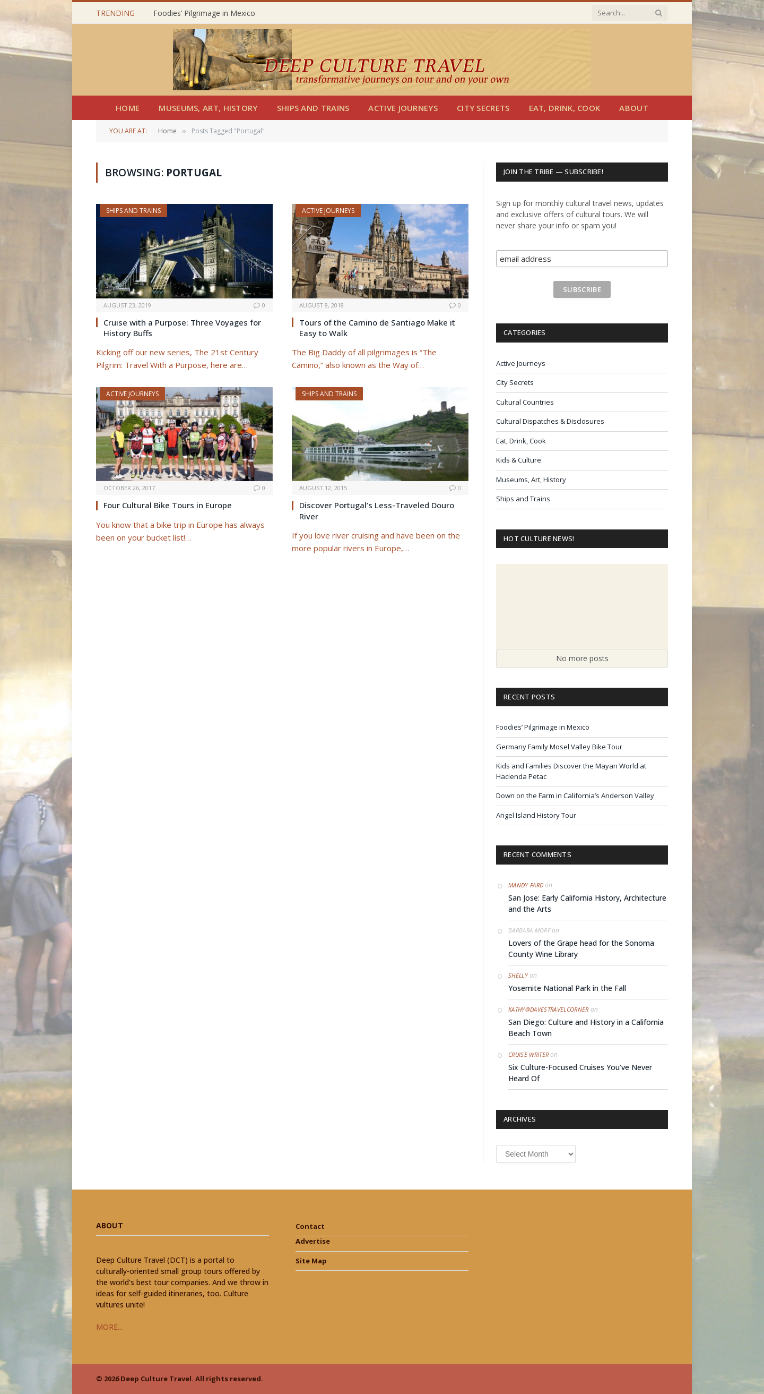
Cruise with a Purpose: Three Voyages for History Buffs (182, 327)
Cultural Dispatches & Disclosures (550, 421)
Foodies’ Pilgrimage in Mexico (204, 13)
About (633, 107)
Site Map (311, 1260)
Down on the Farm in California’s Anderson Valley (575, 795)
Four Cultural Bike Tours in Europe (167, 505)
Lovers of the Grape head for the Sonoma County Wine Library (581, 948)
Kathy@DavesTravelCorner (548, 1009)
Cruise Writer (528, 1054)
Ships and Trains (313, 107)
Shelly (518, 975)
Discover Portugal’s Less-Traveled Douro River (376, 510)
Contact (310, 1226)
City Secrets (483, 107)
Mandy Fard (525, 885)
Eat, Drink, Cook (565, 107)
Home (128, 107)
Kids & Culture (518, 460)
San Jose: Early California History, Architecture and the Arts (587, 903)
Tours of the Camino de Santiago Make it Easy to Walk (377, 327)
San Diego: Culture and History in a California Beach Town (586, 1027)
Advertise (313, 1241)
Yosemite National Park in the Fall (567, 988)
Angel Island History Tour (536, 815)
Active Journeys (403, 107)
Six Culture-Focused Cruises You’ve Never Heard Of (580, 1072)
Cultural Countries (525, 402)
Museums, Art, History (208, 107)
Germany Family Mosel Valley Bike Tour (559, 746)
